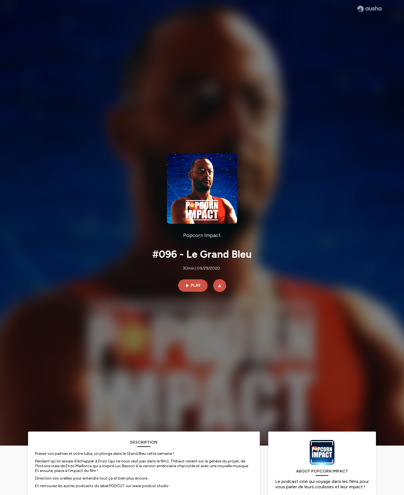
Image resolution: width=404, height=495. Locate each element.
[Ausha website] (369, 9)
